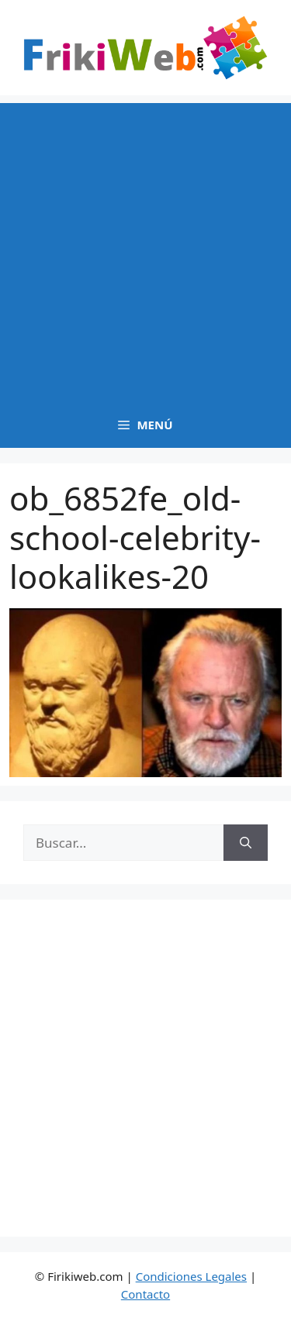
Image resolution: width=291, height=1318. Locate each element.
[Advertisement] (145, 248)
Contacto (145, 1294)
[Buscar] (245, 843)
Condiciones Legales (191, 1276)
